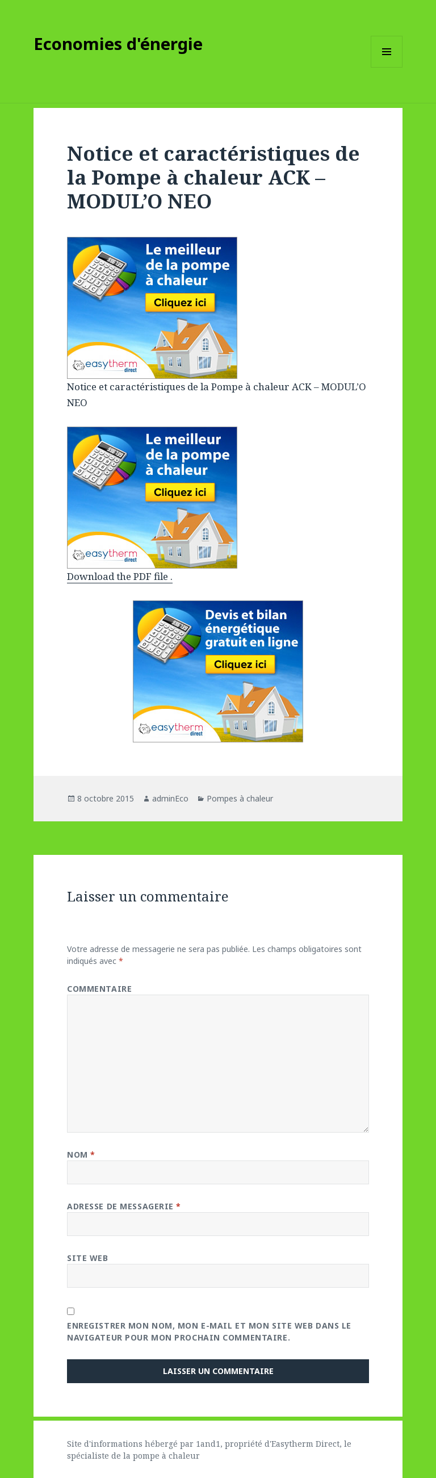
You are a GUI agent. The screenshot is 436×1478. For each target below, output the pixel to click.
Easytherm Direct (305, 1443)
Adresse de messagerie (124, 1206)
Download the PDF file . (120, 576)
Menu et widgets (387, 67)
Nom (81, 1154)
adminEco (170, 798)
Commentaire (99, 988)
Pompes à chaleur (240, 798)
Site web (87, 1257)
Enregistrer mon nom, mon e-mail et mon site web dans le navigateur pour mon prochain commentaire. (209, 1331)
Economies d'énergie (118, 43)
